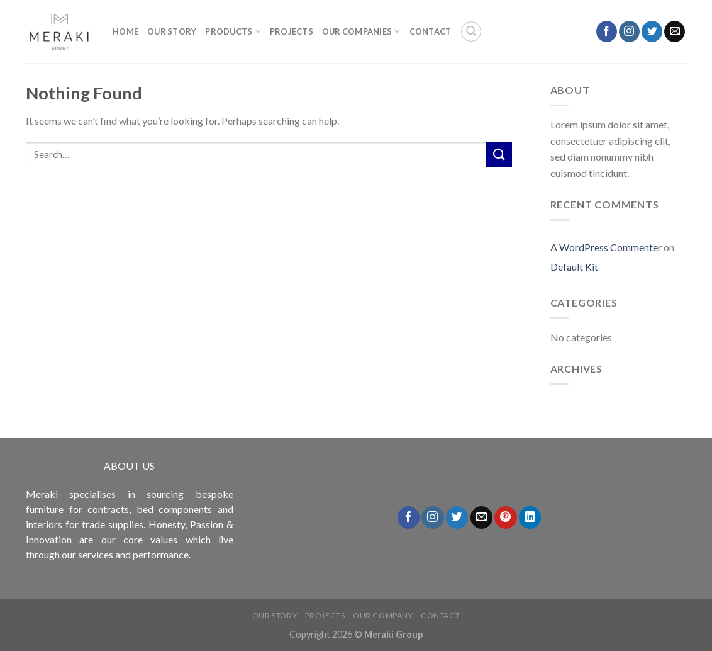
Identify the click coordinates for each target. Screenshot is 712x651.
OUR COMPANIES (361, 31)
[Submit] (498, 154)
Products (233, 31)
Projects (325, 615)
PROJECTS (291, 31)
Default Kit (574, 267)
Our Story (171, 31)
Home (125, 31)
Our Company (383, 615)
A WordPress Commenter (606, 247)
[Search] (471, 31)
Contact (430, 31)
